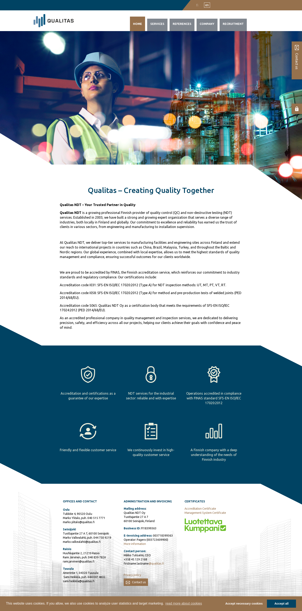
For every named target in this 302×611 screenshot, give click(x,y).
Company (207, 23)
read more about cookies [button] (183, 603)
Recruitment (233, 23)
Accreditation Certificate (200, 508)
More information (135, 544)
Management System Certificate (205, 512)
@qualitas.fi (156, 563)
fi (197, 5)
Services (157, 23)
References (182, 23)
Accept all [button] (281, 603)
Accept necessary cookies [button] (244, 603)
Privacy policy (132, 575)
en (207, 5)
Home (137, 23)
